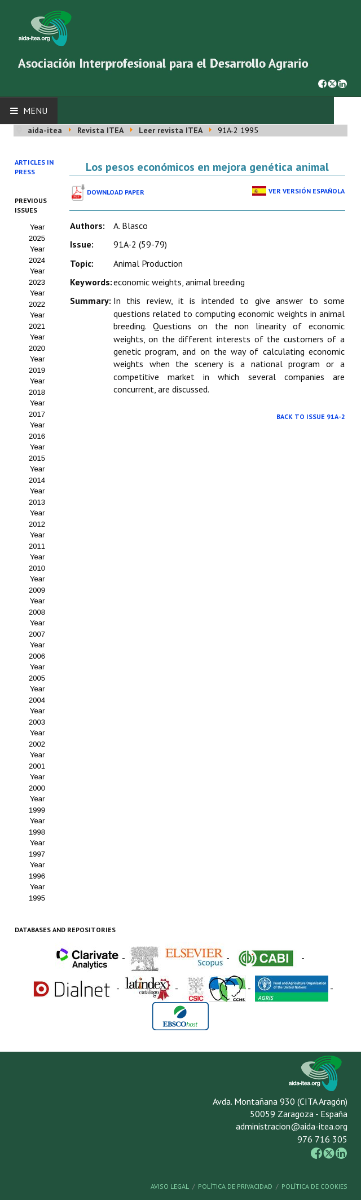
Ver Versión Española (306, 191)
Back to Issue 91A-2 (310, 416)
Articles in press (34, 167)
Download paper (115, 192)
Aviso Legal (170, 1186)
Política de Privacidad (235, 1186)
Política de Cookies (314, 1186)
